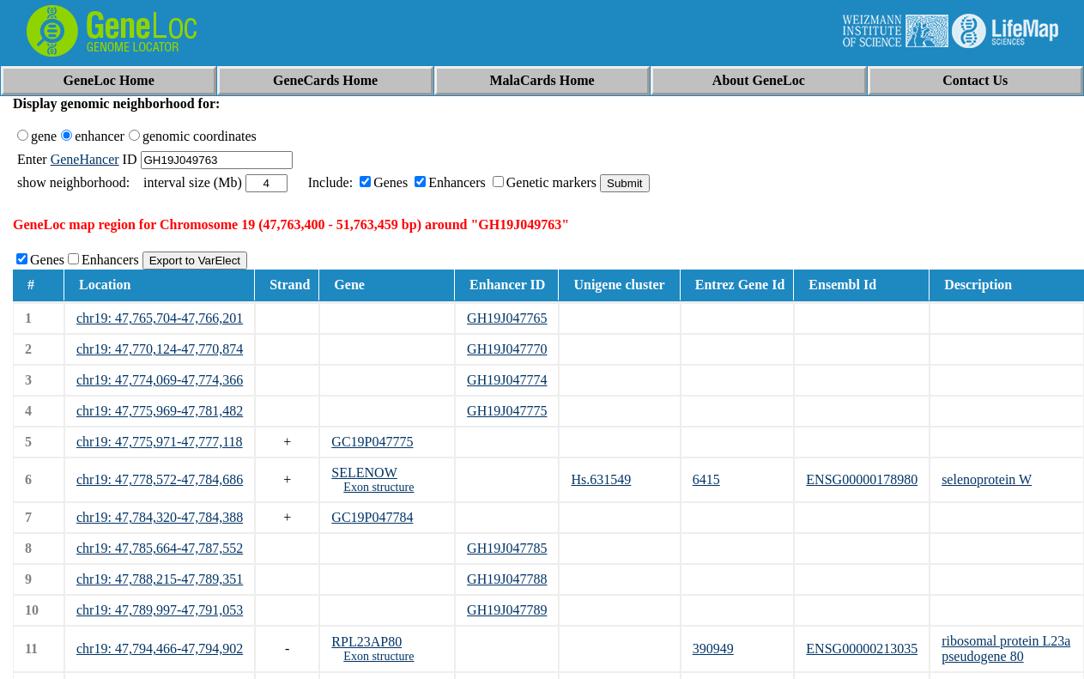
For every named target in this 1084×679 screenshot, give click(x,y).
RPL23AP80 (366, 641)
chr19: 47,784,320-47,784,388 (159, 517)
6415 (706, 479)
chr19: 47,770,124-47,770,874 (159, 349)
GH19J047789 (507, 610)
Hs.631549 (601, 479)
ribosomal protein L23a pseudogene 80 (1006, 649)
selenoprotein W (987, 479)
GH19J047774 (507, 380)
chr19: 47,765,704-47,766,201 (159, 318)
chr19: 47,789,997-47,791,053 (159, 610)
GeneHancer (85, 159)
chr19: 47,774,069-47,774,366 (159, 380)
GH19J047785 (507, 548)
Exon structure (378, 487)
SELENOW (364, 472)
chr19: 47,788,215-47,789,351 (159, 579)
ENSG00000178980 (861, 479)
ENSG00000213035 (861, 648)
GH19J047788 (507, 579)
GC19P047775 (372, 441)
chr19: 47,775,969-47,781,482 (159, 410)
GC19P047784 (372, 517)
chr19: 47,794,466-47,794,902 (159, 648)
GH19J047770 (507, 349)
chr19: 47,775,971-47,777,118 (159, 441)
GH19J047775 (507, 410)
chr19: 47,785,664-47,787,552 (159, 548)
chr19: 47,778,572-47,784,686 (159, 479)
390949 (713, 648)
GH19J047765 (507, 318)
